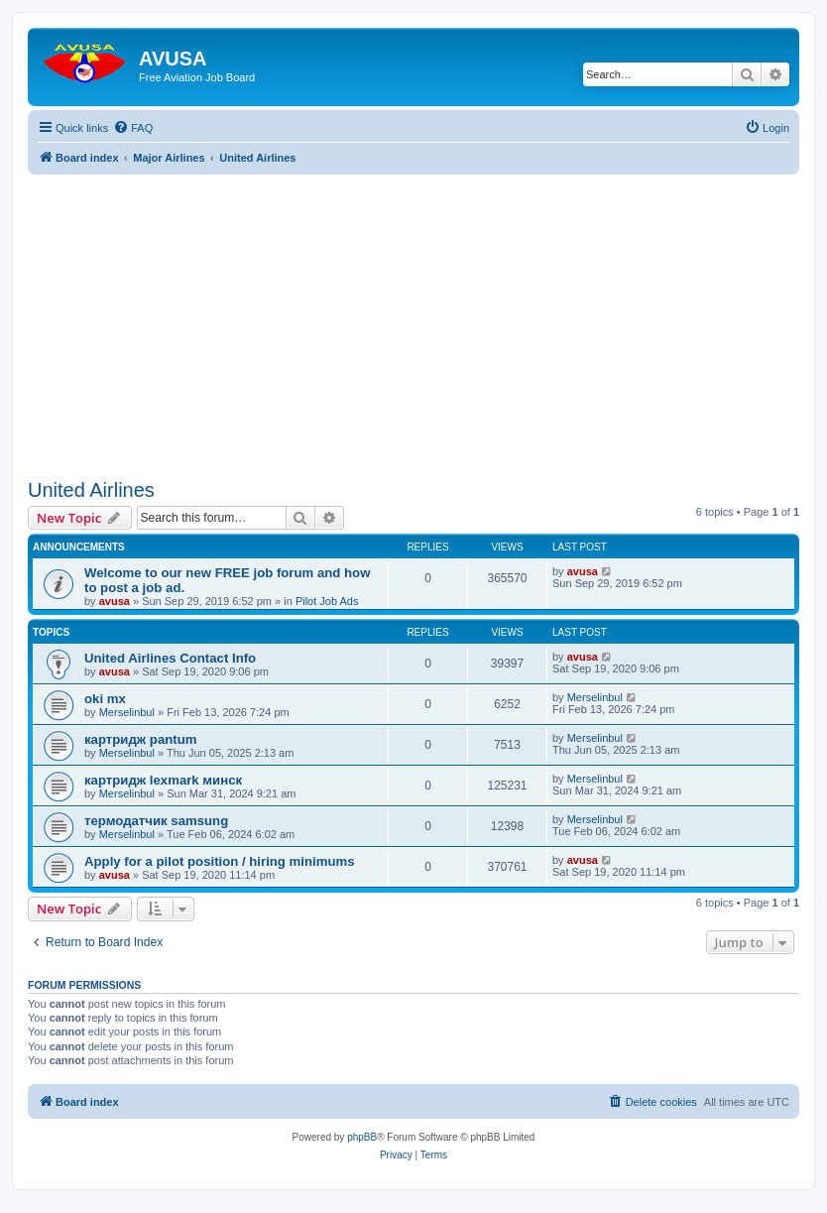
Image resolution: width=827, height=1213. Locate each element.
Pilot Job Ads (327, 601)
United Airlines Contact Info (170, 658)
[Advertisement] (413, 313)
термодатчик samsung (156, 820)
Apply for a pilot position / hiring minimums (219, 861)
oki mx (105, 698)
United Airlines (91, 490)
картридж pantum (140, 739)
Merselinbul (127, 712)
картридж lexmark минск (163, 780)
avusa (114, 601)
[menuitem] (133, 128)
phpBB (362, 1137)
